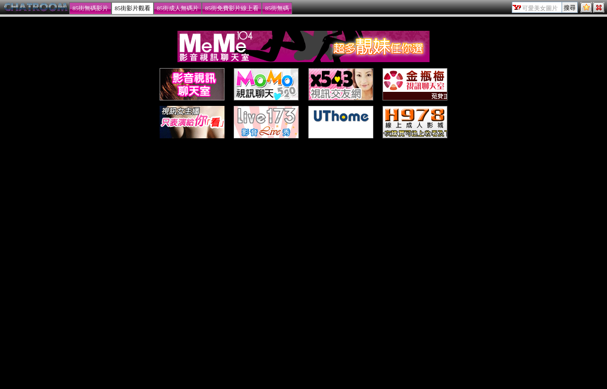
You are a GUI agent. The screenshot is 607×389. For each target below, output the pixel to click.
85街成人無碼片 (178, 8)
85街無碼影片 (90, 8)
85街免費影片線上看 (232, 8)
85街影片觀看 (132, 8)
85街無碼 (277, 8)
